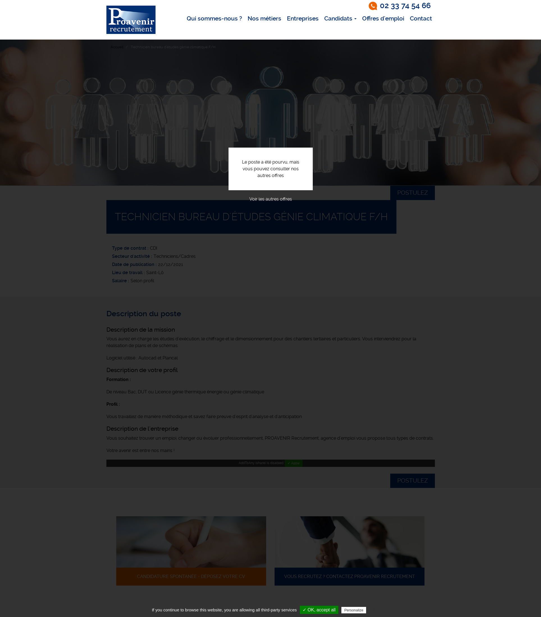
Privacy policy (381, 610)
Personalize (353, 610)
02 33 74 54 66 (405, 5)
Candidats (340, 18)
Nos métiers (264, 18)
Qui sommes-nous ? (214, 18)
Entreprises (303, 18)
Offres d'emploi (383, 18)
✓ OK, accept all (319, 609)
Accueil (117, 47)
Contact (421, 18)
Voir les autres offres (270, 199)
